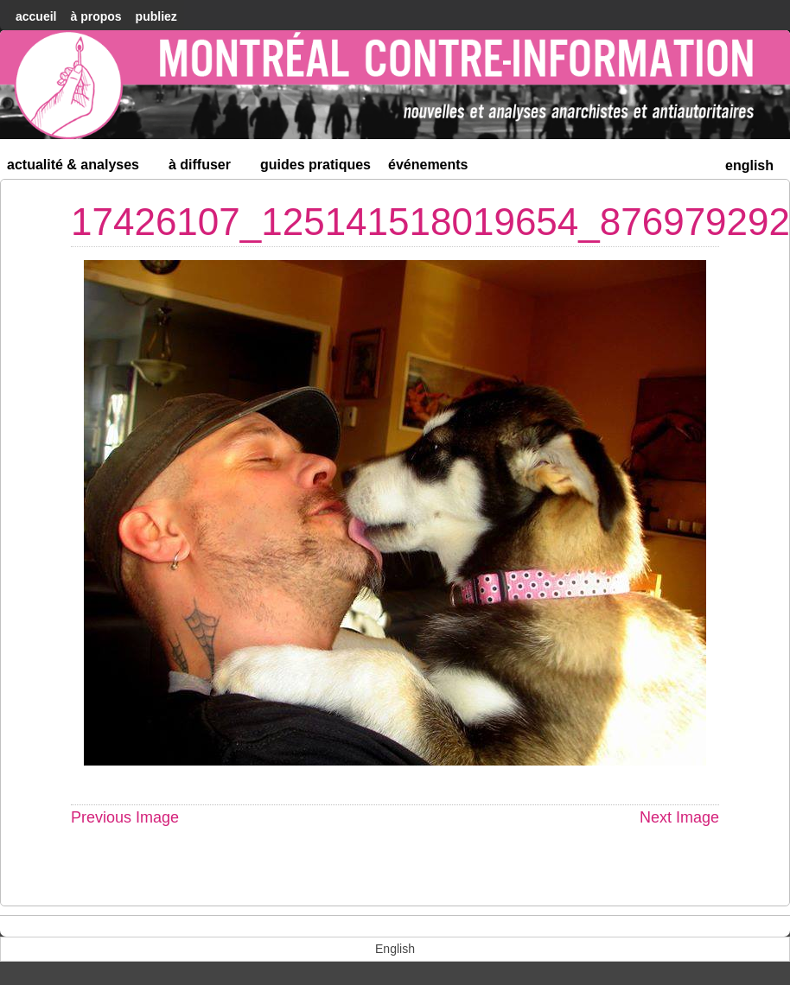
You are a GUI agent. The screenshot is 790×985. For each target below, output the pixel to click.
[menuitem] (749, 164)
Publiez (156, 16)
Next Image (679, 817)
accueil (36, 16)
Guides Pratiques (315, 164)
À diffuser (207, 168)
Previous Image (125, 817)
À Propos (95, 16)
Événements (428, 164)
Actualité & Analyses (80, 168)
